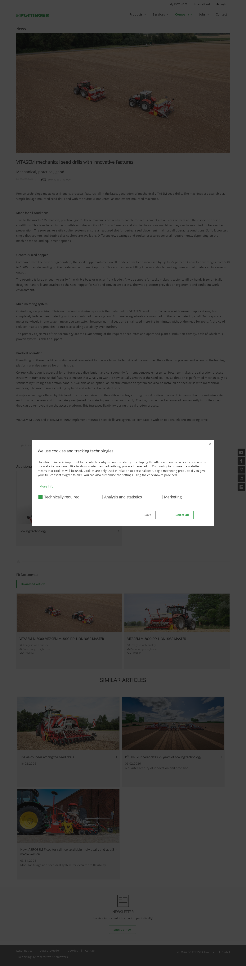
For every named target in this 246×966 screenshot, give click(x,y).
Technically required (61, 497)
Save (148, 515)
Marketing (172, 497)
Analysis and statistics (123, 497)
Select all (182, 515)
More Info (46, 486)
